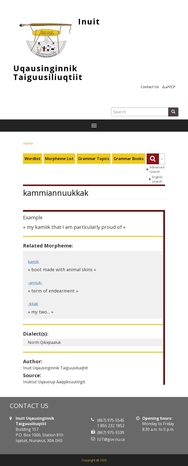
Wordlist (32, 158)
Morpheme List (59, 158)
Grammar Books (129, 158)
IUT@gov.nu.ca (111, 439)
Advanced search (157, 169)
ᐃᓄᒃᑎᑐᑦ (169, 86)
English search (157, 179)
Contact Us (150, 86)
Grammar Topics (93, 158)
